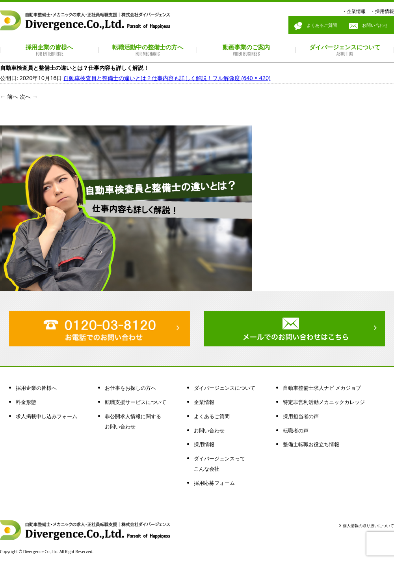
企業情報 (356, 11)
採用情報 (384, 11)
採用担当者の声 (301, 416)
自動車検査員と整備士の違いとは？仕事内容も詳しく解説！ (137, 78)
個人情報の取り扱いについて (368, 525)
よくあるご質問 (315, 26)
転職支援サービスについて (135, 402)
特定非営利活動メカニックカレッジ (324, 402)
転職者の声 (296, 430)
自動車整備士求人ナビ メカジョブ (322, 387)
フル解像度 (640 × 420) (241, 78)
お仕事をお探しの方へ (130, 387)
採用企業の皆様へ (36, 387)
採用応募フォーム (214, 482)
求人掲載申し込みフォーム (46, 416)
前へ (9, 96)
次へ (29, 96)
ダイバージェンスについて (224, 387)
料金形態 (26, 402)
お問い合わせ (368, 26)
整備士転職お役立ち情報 (311, 444)
